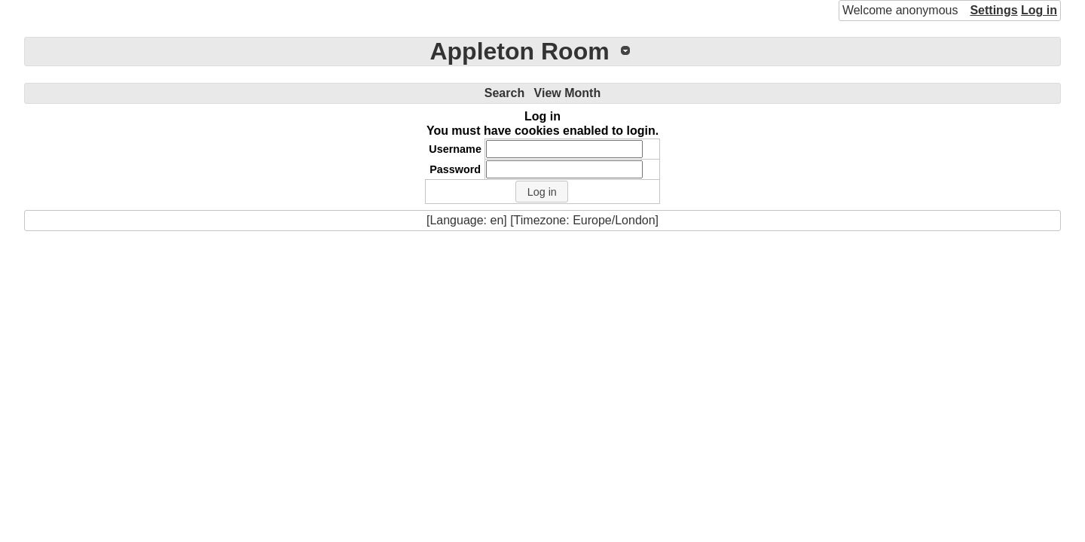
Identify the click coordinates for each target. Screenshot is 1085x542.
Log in (1039, 10)
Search (504, 93)
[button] (541, 192)
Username (455, 149)
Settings (993, 10)
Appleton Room (519, 51)
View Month (567, 93)
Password (455, 169)
